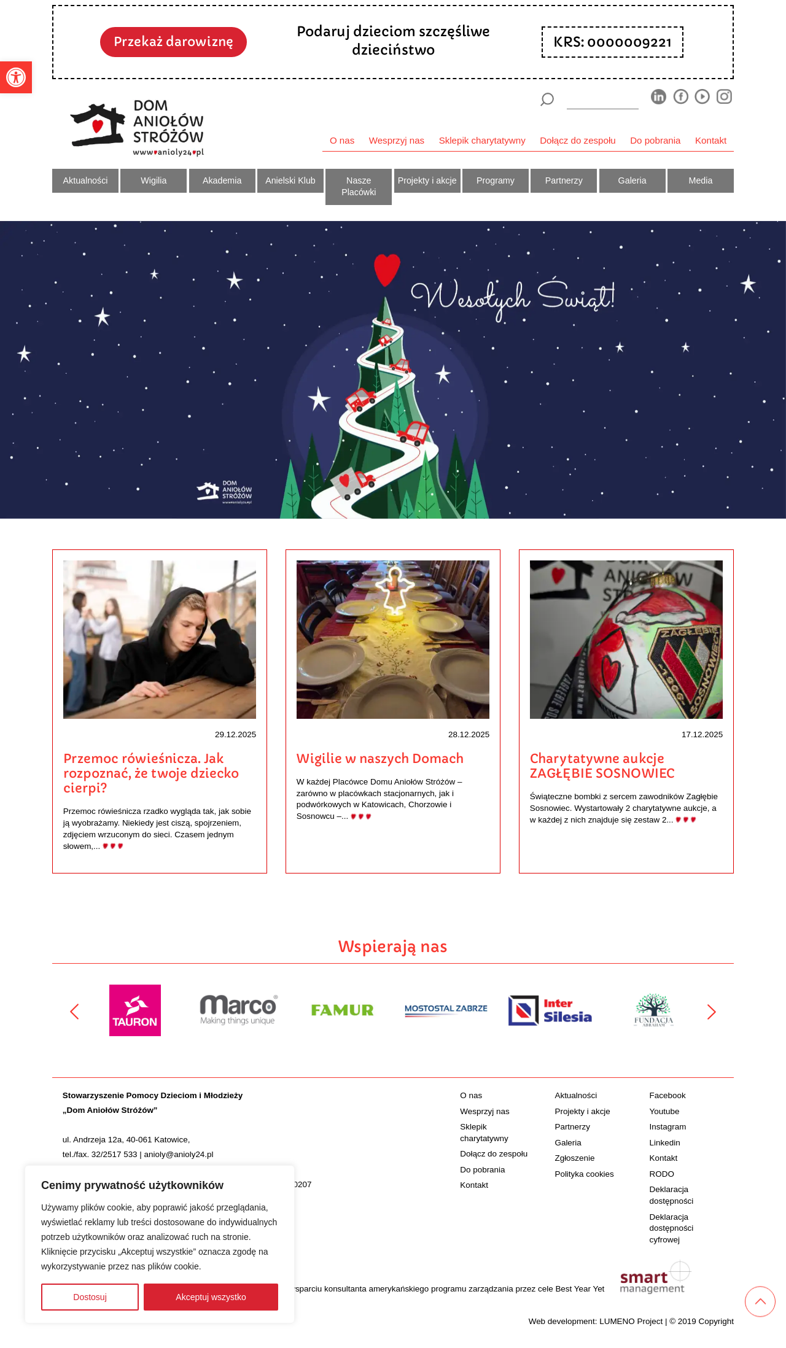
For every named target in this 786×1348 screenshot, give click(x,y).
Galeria (632, 180)
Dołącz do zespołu (577, 140)
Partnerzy (564, 180)
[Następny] (712, 1012)
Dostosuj (89, 1297)
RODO (662, 1174)
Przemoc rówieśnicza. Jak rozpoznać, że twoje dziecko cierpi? (151, 773)
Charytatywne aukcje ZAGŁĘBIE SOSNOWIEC (602, 766)
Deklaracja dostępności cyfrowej (672, 1228)
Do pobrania (655, 140)
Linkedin (665, 1142)
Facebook (668, 1095)
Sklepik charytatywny (482, 140)
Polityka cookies (583, 1174)
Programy (496, 180)
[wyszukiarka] (603, 99)
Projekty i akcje (427, 180)
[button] (16, 77)
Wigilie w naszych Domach (380, 759)
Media (701, 180)
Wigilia (153, 180)
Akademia (222, 180)
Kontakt (710, 140)
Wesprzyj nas (396, 140)
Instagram (668, 1126)
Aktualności (85, 180)
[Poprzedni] (74, 1012)
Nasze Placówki (358, 187)
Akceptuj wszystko (211, 1297)
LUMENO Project (631, 1321)
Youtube (665, 1111)
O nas (342, 140)
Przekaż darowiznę (173, 42)
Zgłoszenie (574, 1158)
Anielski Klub (290, 180)
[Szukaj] (547, 99)
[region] (160, 1244)
